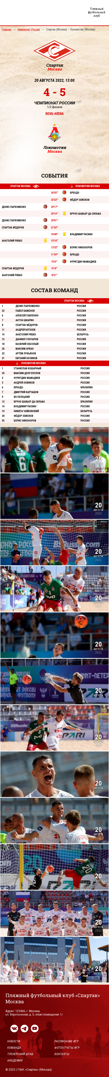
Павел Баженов (25, 310)
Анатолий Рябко (26, 334)
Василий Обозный (27, 344)
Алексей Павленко (27, 315)
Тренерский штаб (20, 1054)
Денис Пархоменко (28, 306)
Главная (6, 29)
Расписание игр (66, 1041)
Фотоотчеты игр (66, 1047)
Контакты (61, 1054)
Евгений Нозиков (26, 358)
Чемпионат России (28, 29)
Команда (14, 1047)
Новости (13, 1041)
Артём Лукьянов (26, 353)
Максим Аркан (25, 348)
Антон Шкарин (25, 320)
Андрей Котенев (25, 329)
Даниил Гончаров (27, 339)
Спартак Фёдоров (27, 325)
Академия (14, 1060)
